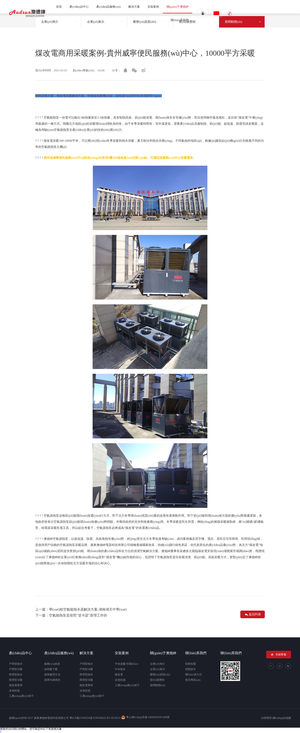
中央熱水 (120, 669)
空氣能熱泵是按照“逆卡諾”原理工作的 (78, 615)
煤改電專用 (15, 685)
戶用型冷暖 (15, 669)
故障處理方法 (52, 674)
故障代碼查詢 (52, 679)
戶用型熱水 (15, 663)
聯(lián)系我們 (179, 20)
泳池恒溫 (14, 690)
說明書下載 (51, 669)
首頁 (59, 6)
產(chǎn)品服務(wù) (108, 6)
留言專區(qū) (192, 679)
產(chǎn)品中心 (79, 6)
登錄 (203, 13)
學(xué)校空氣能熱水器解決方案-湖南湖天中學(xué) (88, 609)
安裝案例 (153, 6)
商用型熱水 (15, 674)
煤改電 (119, 674)
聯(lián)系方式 (193, 674)
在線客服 (278, 654)
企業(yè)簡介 (157, 663)
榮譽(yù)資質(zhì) (160, 674)
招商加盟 (190, 663)
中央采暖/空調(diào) (126, 663)
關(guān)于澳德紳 (177, 6)
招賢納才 (190, 669)
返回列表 (252, 614)
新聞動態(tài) (157, 685)
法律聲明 (266, 718)
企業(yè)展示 (157, 669)
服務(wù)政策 (52, 663)
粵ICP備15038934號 (80, 718)
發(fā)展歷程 (157, 679)
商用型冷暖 (15, 679)
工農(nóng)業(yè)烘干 (21, 696)
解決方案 (134, 6)
